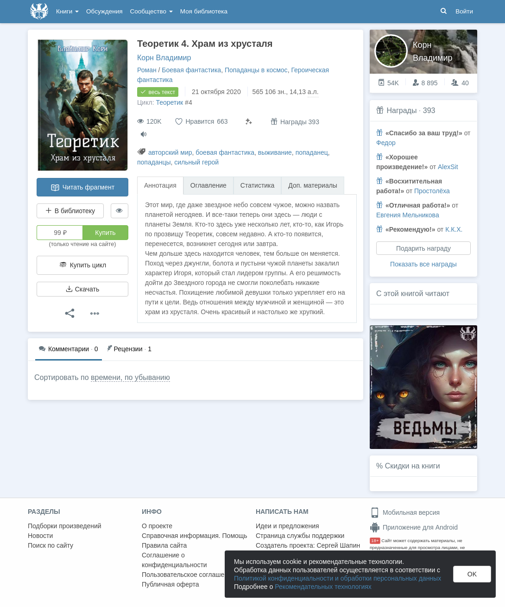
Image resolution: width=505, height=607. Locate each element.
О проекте (157, 526)
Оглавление (208, 185)
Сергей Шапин (338, 545)
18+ (375, 540)
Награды (401, 110)
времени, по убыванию (130, 377)
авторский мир (170, 152)
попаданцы (154, 162)
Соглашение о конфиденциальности (174, 560)
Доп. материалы (312, 185)
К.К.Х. (453, 229)
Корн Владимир (164, 58)
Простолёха (432, 191)
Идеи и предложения (287, 526)
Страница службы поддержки (300, 535)
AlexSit (448, 167)
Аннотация (160, 185)
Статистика (257, 185)
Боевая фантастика (191, 70)
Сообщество (151, 11)
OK (472, 574)
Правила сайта (164, 545)
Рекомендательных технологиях (323, 586)
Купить (105, 232)
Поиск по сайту (50, 545)
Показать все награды (423, 264)
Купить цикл (82, 265)
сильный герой (196, 162)
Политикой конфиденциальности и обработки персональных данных (337, 578)
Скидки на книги (412, 466)
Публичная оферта (170, 584)
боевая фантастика (225, 152)
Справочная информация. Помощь (194, 535)
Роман (147, 70)
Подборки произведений (64, 526)
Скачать (82, 289)
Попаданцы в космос (256, 70)
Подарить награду (423, 248)
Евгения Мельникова (407, 215)
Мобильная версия (405, 512)
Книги (67, 11)
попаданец (312, 152)
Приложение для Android (414, 527)
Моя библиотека (203, 11)
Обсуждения (104, 11)
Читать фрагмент (82, 187)
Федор (386, 142)
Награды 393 (295, 122)
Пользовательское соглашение (188, 574)
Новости (40, 535)
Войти (464, 11)
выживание (275, 152)
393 (429, 110)
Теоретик (169, 102)
